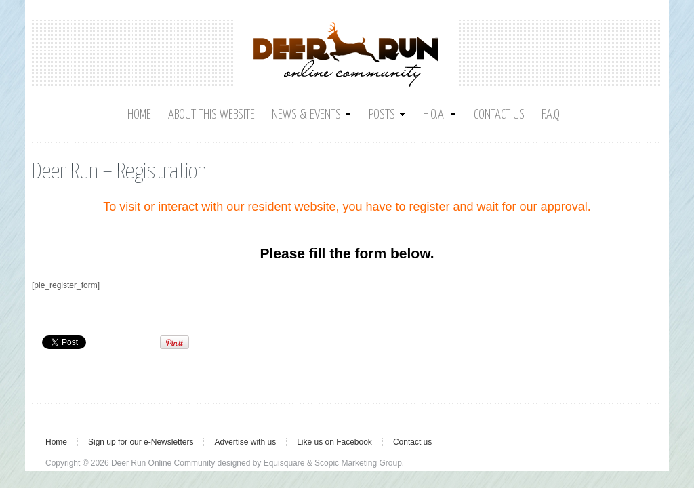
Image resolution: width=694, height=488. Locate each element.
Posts (387, 114)
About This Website (211, 114)
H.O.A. (440, 114)
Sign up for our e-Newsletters (140, 442)
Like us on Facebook (334, 442)
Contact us (499, 114)
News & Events (312, 114)
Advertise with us (245, 442)
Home (139, 114)
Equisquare (284, 463)
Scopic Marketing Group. (359, 463)
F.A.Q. (551, 114)
